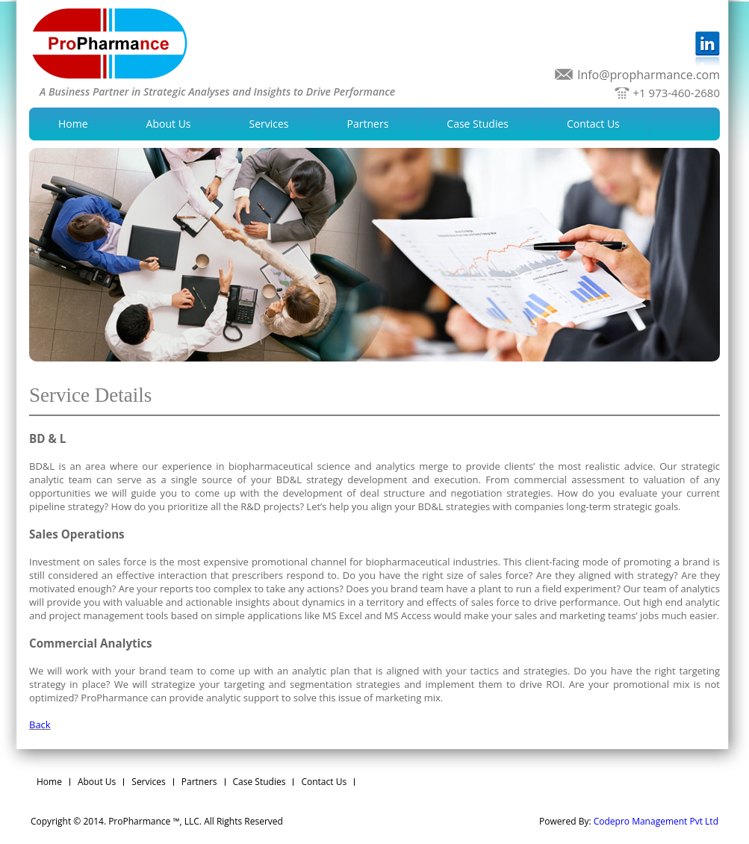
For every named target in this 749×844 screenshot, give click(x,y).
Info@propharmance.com (648, 74)
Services (269, 124)
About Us (168, 124)
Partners (368, 124)
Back (40, 724)
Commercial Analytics (90, 643)
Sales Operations (77, 534)
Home (73, 124)
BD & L (47, 438)
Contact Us (593, 124)
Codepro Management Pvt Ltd (656, 821)
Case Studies (478, 124)
